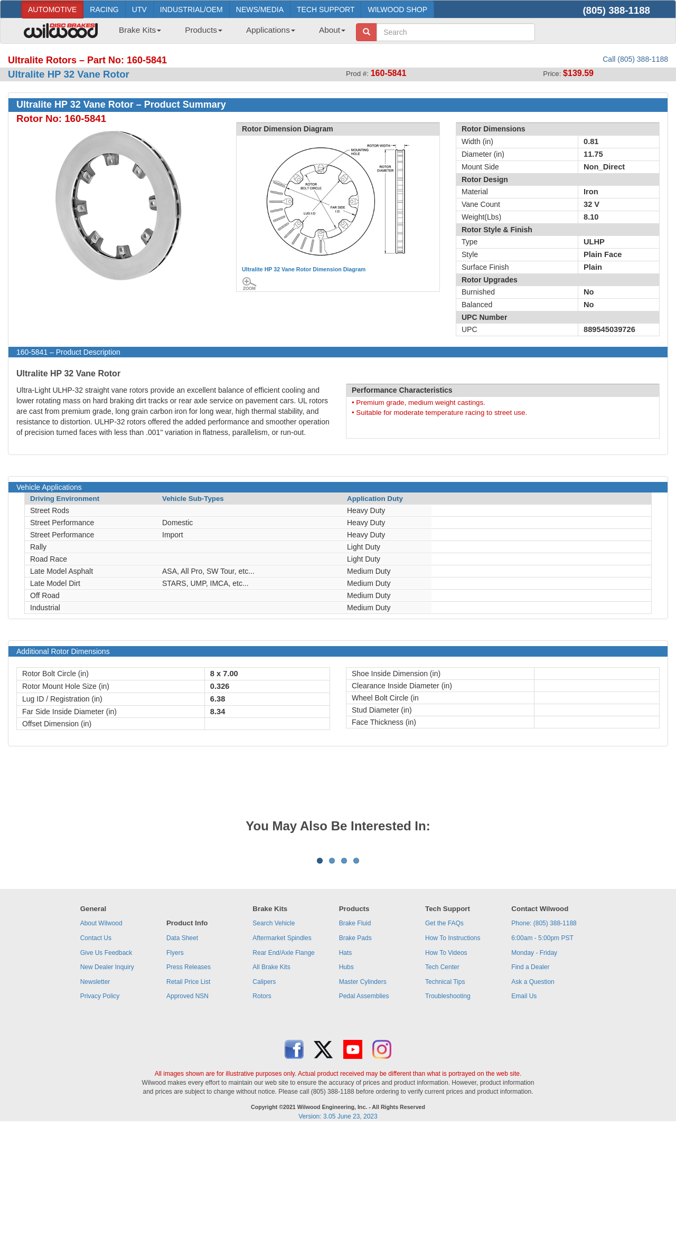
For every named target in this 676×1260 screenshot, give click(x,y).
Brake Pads (355, 1069)
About (332, 29)
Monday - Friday (534, 1083)
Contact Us (95, 1069)
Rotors (261, 1127)
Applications (270, 29)
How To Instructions (453, 1069)
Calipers (264, 1112)
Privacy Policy (100, 1127)
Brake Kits (140, 29)
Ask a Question (532, 1112)
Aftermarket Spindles (281, 1069)
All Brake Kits (271, 1098)
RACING (104, 9)
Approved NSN (187, 1127)
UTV (139, 9)
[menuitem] (136, 33)
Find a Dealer (530, 1098)
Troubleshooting (448, 1127)
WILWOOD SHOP (397, 9)
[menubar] (228, 33)
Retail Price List (188, 1112)
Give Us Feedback (106, 1083)
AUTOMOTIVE (52, 9)
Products (203, 29)
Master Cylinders (363, 1112)
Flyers (175, 1083)
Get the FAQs (444, 1054)
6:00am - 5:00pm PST (542, 1069)
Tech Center (442, 1098)
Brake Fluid (355, 1054)
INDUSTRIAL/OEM (191, 9)
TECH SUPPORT (325, 9)
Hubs (346, 1098)
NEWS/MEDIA (260, 9)
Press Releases (188, 1098)
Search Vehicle (273, 1054)
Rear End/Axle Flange (283, 1083)
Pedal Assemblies (364, 1127)
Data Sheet (182, 1069)
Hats (345, 1083)
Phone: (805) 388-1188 (543, 1054)
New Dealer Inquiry (107, 1098)
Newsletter (95, 1112)
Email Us (524, 1127)
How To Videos (446, 1083)
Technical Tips (445, 1112)
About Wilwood (101, 1054)
